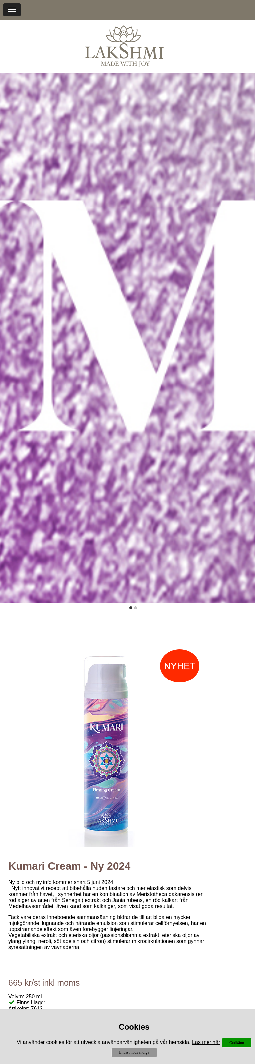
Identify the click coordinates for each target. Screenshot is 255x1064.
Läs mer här (206, 1042)
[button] (12, 9)
